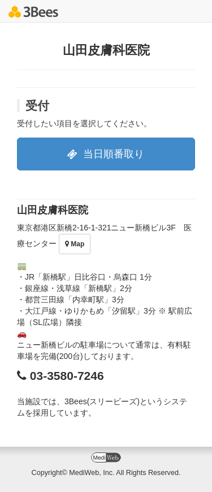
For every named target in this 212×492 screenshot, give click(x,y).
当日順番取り (105, 154)
